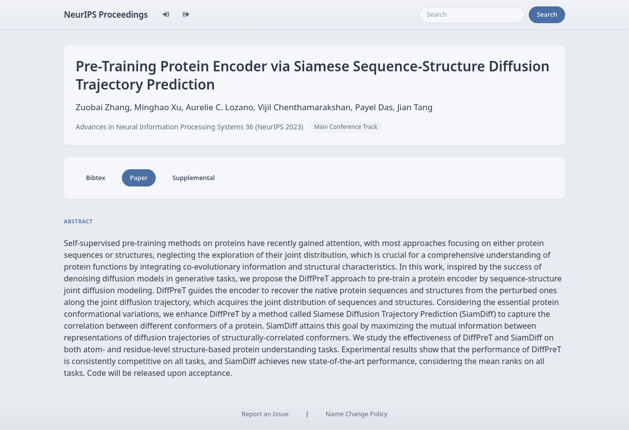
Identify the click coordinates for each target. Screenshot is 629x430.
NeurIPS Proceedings (106, 14)
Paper (138, 177)
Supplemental (193, 177)
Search (547, 14)
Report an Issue (265, 413)
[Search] (472, 14)
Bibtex (95, 177)
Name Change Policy (357, 413)
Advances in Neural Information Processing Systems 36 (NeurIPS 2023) (189, 126)
